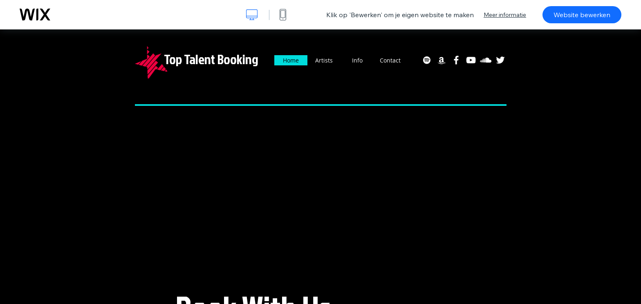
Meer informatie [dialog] (505, 14)
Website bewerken (582, 15)
